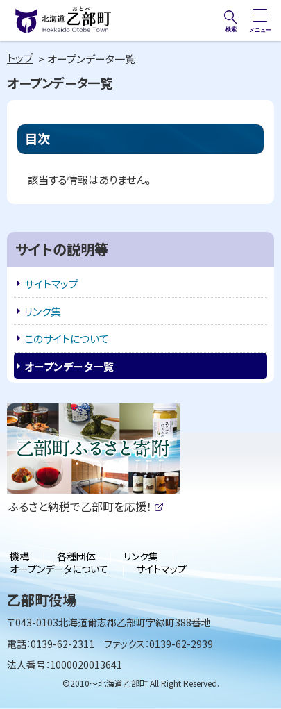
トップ (20, 58)
